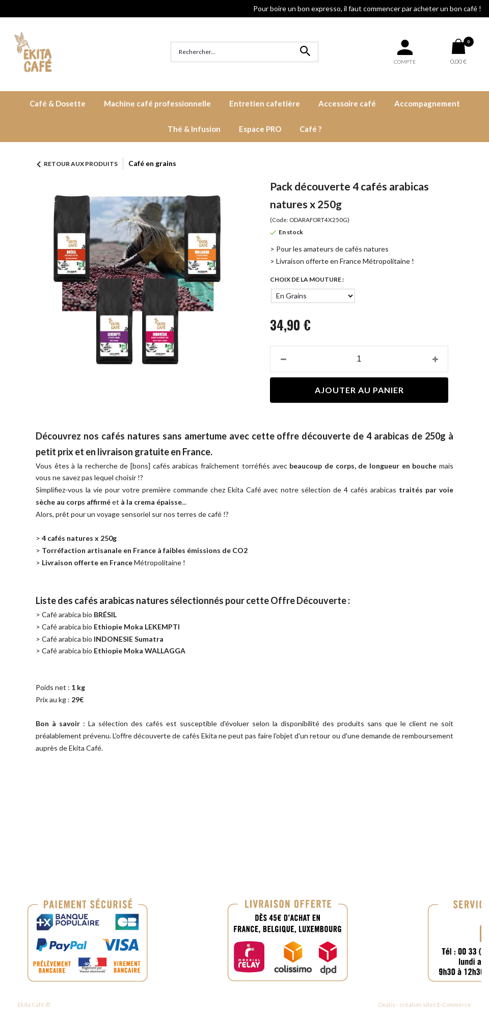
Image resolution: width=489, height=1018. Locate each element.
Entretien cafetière (264, 103)
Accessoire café (347, 103)
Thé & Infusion (194, 128)
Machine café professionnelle (157, 103)
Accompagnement (427, 103)
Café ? (310, 128)
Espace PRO (260, 128)
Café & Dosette (58, 103)
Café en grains (152, 163)
